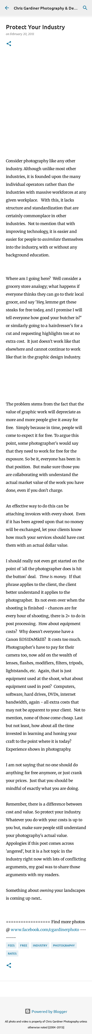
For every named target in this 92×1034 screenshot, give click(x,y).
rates (12, 953)
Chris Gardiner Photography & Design (47, 8)
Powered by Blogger (46, 1011)
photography (64, 945)
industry (40, 945)
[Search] (85, 8)
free (23, 945)
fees (11, 945)
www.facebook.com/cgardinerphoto (45, 929)
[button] (9, 44)
